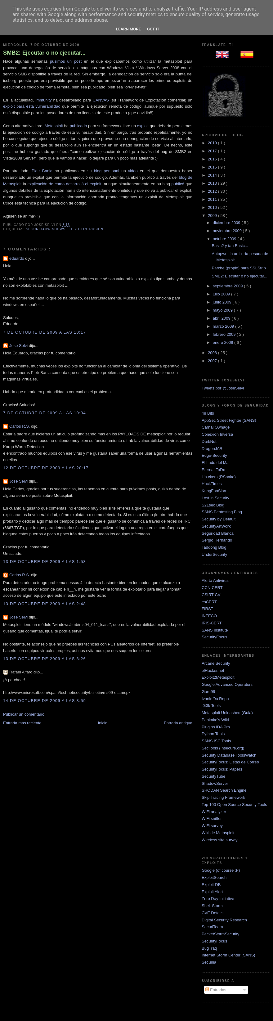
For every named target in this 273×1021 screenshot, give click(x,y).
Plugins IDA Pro (216, 727)
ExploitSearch (214, 877)
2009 (213, 215)
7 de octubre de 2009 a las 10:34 (44, 413)
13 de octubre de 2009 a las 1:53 (44, 561)
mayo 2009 (223, 310)
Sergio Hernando (217, 540)
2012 (213, 191)
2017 (213, 151)
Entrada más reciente (22, 723)
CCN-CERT (212, 587)
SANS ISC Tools (216, 741)
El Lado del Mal (216, 462)
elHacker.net (213, 670)
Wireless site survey (220, 840)
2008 (213, 352)
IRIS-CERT (212, 623)
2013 (213, 183)
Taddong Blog (214, 547)
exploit (143, 126)
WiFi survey (212, 825)
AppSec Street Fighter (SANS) (229, 420)
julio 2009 (222, 294)
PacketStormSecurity (220, 934)
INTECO (209, 616)
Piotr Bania (42, 171)
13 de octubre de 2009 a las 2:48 (44, 603)
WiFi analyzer (214, 811)
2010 (213, 207)
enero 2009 (223, 342)
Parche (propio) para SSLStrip (239, 268)
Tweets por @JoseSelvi (223, 388)
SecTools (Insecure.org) (223, 748)
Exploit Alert (212, 891)
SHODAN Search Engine (224, 790)
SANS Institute (215, 630)
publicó (178, 184)
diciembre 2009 (227, 222)
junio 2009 (223, 302)
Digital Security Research (224, 920)
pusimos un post (66, 61)
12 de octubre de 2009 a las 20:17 (46, 468)
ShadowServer (215, 783)
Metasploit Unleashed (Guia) (227, 712)
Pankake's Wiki (215, 719)
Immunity (43, 100)
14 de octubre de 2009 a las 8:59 (44, 700)
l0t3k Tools (211, 705)
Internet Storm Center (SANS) (228, 955)
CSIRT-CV (211, 594)
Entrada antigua (178, 723)
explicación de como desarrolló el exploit (64, 184)
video (133, 171)
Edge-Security (214, 455)
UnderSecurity (214, 554)
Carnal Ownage (216, 427)
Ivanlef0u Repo (215, 698)
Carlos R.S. (20, 426)
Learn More (128, 29)
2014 (213, 175)
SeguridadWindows (46, 229)
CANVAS (101, 100)
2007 (213, 360)
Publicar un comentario (23, 714)
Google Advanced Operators (227, 684)
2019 (213, 143)
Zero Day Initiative (218, 898)
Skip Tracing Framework (223, 797)
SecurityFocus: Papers (222, 769)
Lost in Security (215, 498)
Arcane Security (216, 663)
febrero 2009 (225, 334)
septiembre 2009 (228, 286)
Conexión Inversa (217, 434)
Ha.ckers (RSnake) (219, 477)
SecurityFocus (214, 637)
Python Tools (213, 733)
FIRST (207, 608)
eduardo (17, 258)
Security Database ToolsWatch (229, 755)
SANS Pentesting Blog (222, 512)
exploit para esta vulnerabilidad (31, 106)
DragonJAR (212, 448)
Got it (153, 29)
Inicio (102, 723)
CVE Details (212, 913)
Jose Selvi (19, 345)
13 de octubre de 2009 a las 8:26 (44, 658)
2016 (213, 159)
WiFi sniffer (212, 818)
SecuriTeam (212, 926)
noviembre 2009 (228, 230)
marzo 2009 (224, 326)
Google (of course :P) (221, 870)
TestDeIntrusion (86, 229)
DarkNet (209, 441)
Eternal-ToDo (213, 469)
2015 (213, 167)
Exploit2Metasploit (218, 677)
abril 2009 (222, 318)
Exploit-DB (211, 884)
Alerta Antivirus (215, 580)
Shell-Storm (212, 905)
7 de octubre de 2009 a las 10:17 (44, 332)
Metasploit (54, 126)
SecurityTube (213, 776)
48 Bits (208, 413)
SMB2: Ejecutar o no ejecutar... (44, 53)
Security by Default (218, 519)
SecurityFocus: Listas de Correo (230, 762)
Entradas (215, 989)
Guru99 (208, 691)
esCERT (209, 602)
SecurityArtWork (216, 526)
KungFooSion (214, 490)
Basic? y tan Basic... (230, 245)
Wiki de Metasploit (218, 832)
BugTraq (209, 948)
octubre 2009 (225, 238)
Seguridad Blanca (218, 533)
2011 (213, 199)
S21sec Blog (213, 505)
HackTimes (212, 483)
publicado (78, 126)
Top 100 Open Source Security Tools (234, 804)
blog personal (106, 171)
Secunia (209, 962)
